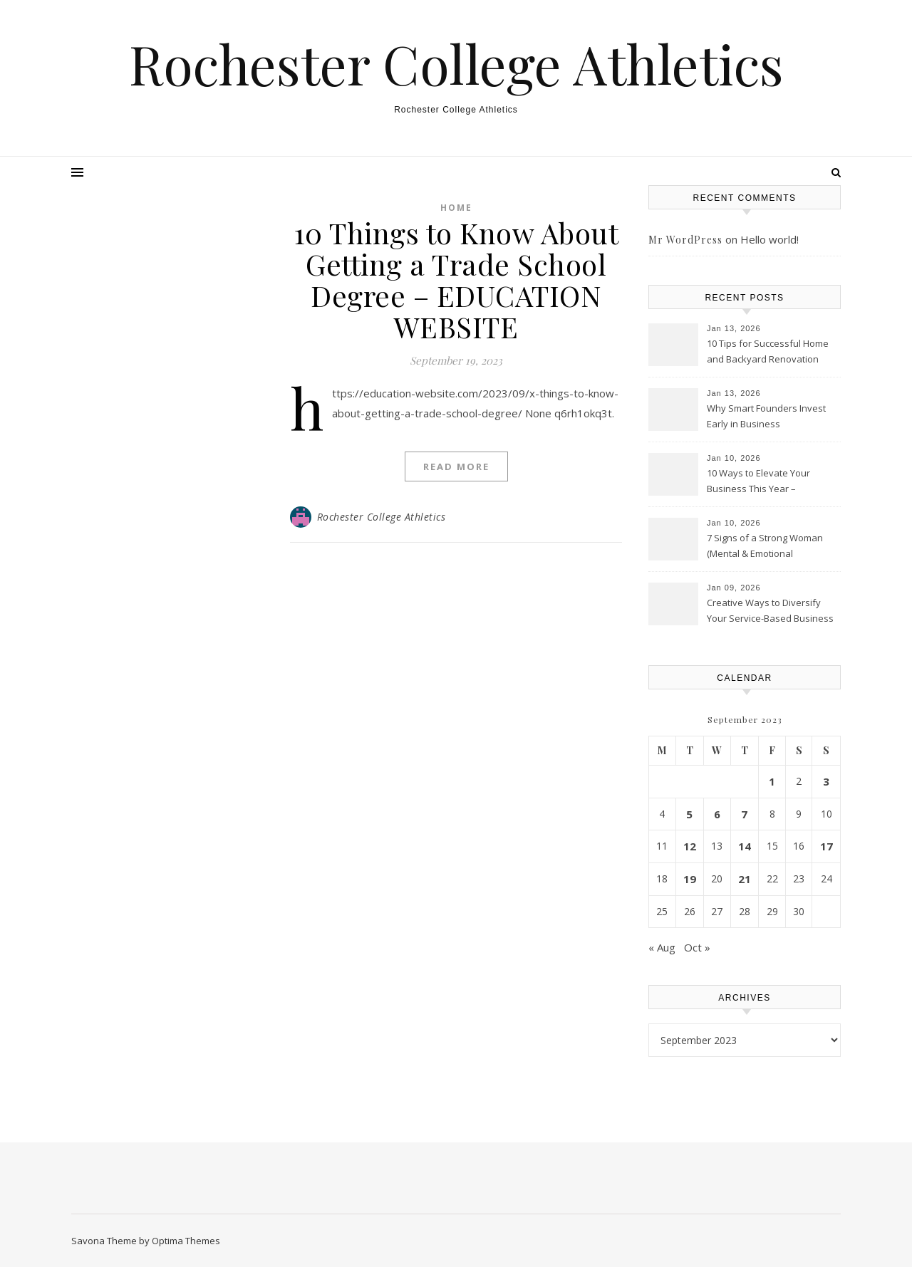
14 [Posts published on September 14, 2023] (744, 846)
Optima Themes (186, 1240)
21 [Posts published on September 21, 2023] (744, 879)
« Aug (661, 947)
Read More (456, 466)
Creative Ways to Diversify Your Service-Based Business (770, 610)
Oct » (697, 947)
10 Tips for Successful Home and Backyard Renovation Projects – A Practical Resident (771, 352)
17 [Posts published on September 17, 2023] (826, 846)
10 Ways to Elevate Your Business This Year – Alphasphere (758, 482)
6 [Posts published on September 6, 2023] (717, 814)
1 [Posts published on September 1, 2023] (772, 781)
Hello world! (769, 239)
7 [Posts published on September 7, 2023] (744, 814)
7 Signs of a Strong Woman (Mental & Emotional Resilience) (765, 547)
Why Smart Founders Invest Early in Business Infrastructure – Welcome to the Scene (766, 417)
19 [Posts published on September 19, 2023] (689, 879)
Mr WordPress (685, 239)
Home (456, 208)
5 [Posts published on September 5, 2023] (689, 814)
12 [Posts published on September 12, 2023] (689, 846)
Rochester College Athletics (456, 63)
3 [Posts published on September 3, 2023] (826, 781)
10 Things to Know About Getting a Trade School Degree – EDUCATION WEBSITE (456, 279)
